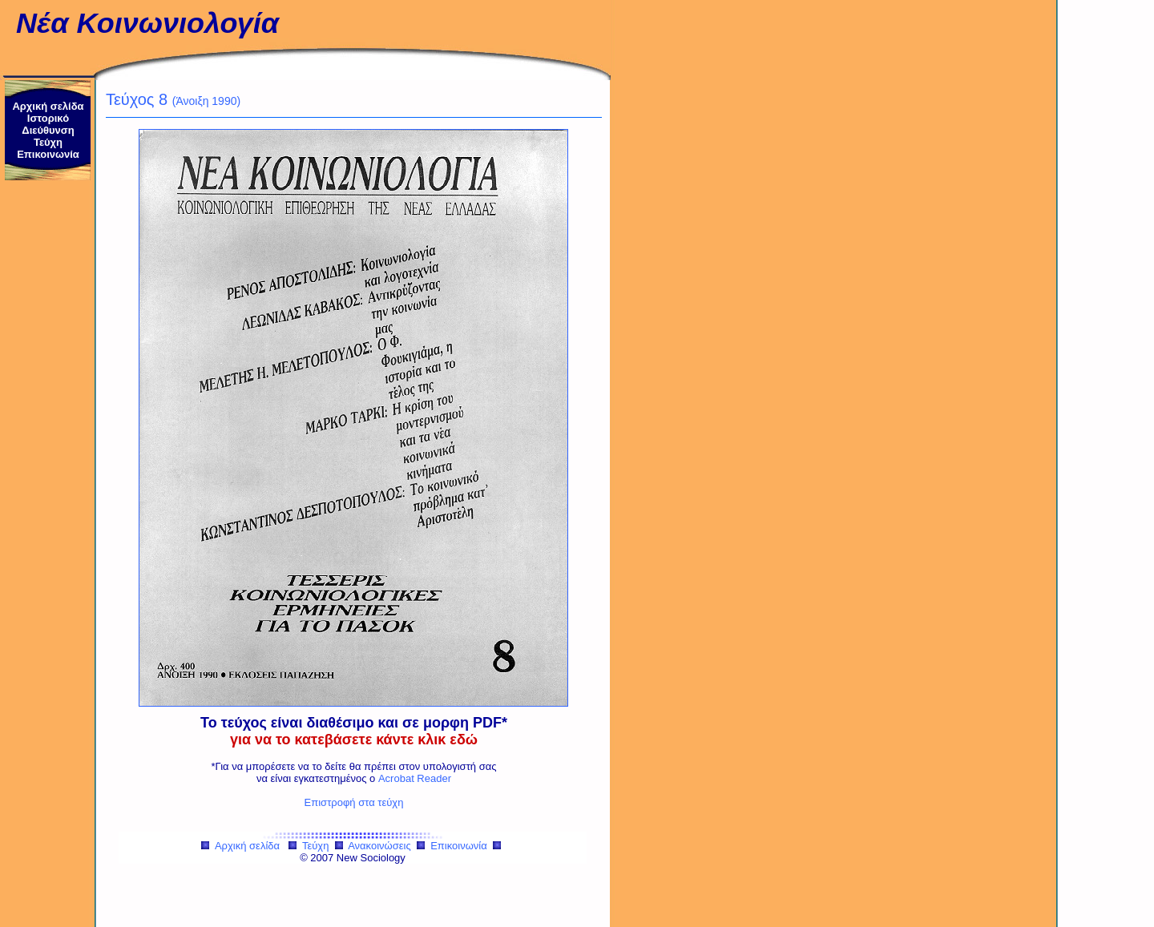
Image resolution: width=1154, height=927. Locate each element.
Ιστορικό (48, 118)
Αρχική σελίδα (47, 106)
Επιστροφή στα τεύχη (354, 802)
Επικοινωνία (48, 154)
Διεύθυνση (48, 130)
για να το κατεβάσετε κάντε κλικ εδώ (354, 740)
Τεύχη (48, 142)
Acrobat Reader (414, 778)
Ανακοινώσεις (379, 846)
